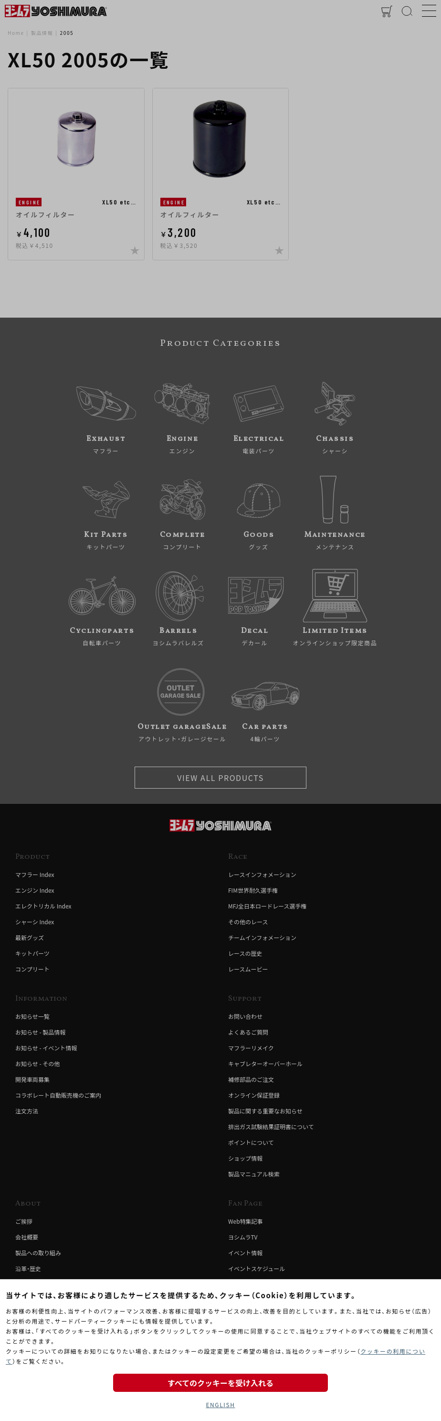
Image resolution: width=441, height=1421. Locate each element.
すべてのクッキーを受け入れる (220, 1383)
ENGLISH (220, 1404)
